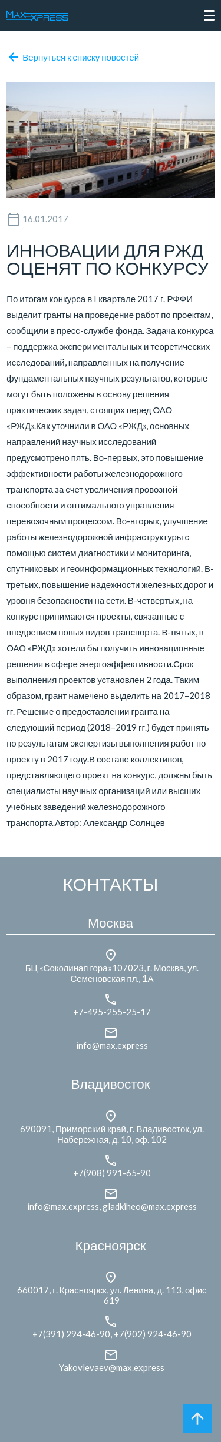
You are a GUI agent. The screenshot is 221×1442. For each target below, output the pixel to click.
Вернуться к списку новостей (72, 57)
